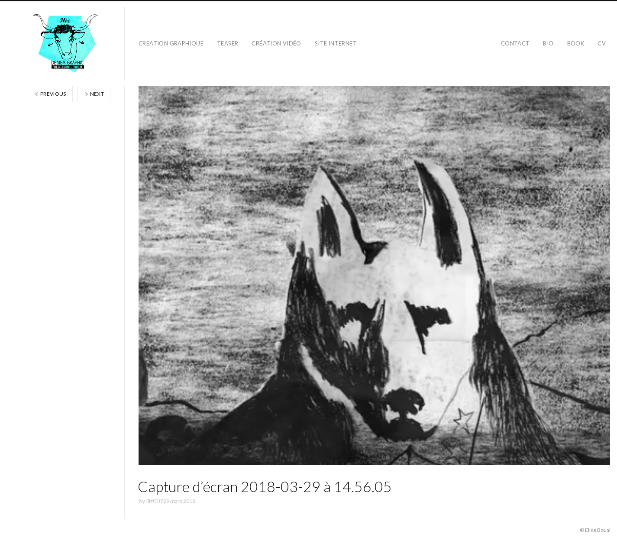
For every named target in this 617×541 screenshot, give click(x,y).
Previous (50, 94)
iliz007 (154, 501)
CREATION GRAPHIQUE (171, 43)
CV (602, 43)
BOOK (576, 43)
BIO (548, 43)
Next (94, 94)
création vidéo (276, 43)
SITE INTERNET (336, 43)
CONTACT (515, 43)
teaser (227, 43)
